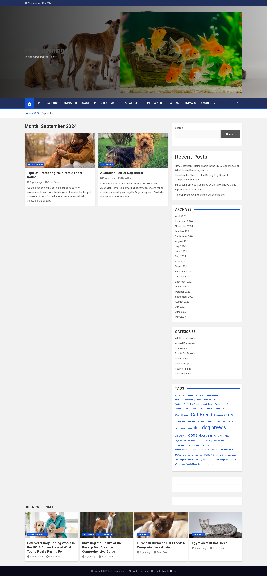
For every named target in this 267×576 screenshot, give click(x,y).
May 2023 (180, 316)
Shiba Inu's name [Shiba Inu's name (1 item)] (229, 455)
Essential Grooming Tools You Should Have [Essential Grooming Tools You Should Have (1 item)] (214, 441)
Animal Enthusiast (76, 103)
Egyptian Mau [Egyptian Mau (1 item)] (223, 436)
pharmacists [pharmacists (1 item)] (188, 455)
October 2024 (182, 231)
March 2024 (181, 266)
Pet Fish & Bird (104, 103)
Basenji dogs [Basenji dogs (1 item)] (197, 408)
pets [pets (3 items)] (178, 454)
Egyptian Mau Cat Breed (188, 189)
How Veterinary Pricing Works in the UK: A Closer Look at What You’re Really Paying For (51, 547)
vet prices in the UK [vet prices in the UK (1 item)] (228, 460)
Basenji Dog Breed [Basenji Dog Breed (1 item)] (183, 408)
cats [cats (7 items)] (228, 415)
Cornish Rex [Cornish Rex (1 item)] (180, 421)
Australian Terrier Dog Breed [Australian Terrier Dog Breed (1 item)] (187, 404)
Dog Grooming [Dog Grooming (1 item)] (181, 436)
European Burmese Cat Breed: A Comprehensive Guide (205, 184)
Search (179, 127)
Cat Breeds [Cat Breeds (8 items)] (203, 415)
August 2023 (182, 301)
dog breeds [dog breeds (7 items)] (214, 427)
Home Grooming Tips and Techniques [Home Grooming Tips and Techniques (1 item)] (190, 450)
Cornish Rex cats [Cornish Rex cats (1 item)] (213, 421)
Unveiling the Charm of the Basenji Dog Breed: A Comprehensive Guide (102, 547)
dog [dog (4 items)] (197, 427)
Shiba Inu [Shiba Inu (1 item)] (217, 455)
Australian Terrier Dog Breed (121, 173)
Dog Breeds (107, 164)
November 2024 (184, 226)
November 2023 (184, 286)
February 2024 (183, 271)
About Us (207, 103)
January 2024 (182, 276)
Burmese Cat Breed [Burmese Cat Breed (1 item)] (212, 408)
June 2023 (181, 311)
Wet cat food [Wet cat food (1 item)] (180, 464)
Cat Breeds (181, 348)
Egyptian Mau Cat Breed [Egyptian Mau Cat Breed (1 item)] (185, 441)
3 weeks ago (35, 556)
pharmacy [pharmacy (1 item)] (199, 455)
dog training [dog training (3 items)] (207, 435)
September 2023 (184, 296)
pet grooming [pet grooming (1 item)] (213, 450)
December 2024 (184, 221)
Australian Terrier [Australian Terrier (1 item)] (209, 400)
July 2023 (180, 306)
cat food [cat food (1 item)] (219, 416)
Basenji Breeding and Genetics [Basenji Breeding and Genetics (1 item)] (221, 404)
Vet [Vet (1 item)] (217, 460)
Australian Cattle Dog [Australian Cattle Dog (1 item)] (192, 395)
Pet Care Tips (156, 103)
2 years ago (35, 182)
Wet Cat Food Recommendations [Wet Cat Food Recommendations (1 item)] (199, 464)
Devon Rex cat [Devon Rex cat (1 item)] (227, 421)
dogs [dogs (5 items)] (193, 435)
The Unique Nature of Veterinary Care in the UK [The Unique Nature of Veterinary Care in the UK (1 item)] (195, 460)
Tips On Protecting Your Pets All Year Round (200, 194)
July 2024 (180, 246)
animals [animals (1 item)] (178, 395)
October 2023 (182, 291)
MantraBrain (169, 571)
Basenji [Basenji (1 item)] (203, 404)
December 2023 (184, 281)
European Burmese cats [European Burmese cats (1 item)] (185, 445)
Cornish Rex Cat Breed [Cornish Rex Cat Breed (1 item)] (195, 421)
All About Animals (183, 103)
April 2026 (180, 216)
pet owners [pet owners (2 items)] (226, 449)
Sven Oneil (52, 182)
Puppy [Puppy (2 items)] (208, 454)
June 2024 (181, 251)
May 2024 (180, 256)
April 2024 (180, 261)
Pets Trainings (46, 50)
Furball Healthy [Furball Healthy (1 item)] (202, 445)
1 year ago (89, 556)
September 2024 (184, 236)
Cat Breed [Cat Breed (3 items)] (182, 415)
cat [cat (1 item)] (223, 408)
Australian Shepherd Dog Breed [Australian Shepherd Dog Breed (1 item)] (188, 400)
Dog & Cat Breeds (130, 103)
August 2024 (182, 241)
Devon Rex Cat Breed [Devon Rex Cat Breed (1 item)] (183, 428)
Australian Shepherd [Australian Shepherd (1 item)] (210, 395)
